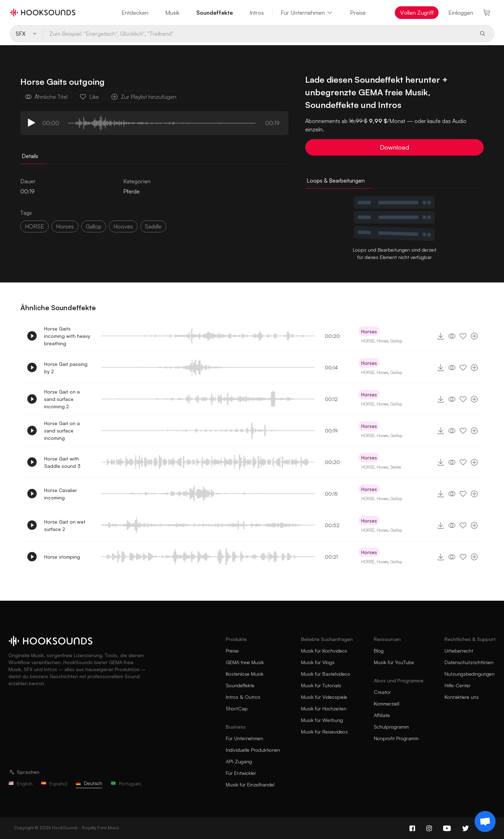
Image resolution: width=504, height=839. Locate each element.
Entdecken (134, 12)
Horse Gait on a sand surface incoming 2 (62, 399)
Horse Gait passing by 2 (66, 367)
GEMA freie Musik (245, 662)
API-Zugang (239, 761)
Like (89, 96)
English (20, 783)
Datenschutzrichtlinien (468, 662)
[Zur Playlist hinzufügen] (474, 336)
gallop (94, 226)
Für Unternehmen (307, 12)
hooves (123, 226)
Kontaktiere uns (461, 697)
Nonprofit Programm (396, 738)
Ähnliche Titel (46, 96)
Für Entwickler (241, 773)
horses (65, 226)
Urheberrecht (458, 651)
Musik (172, 12)
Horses (369, 331)
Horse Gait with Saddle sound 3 (62, 462)
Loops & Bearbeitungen (336, 180)
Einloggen (460, 12)
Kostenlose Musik (245, 674)
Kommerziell (386, 704)
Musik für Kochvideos (324, 651)
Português (126, 783)
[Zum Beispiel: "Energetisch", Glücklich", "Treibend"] (258, 34)
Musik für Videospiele (324, 697)
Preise (358, 12)
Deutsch (89, 783)
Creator (382, 692)
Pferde (131, 191)
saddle (153, 226)
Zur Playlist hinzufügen (143, 96)
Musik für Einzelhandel (250, 784)
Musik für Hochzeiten (323, 708)
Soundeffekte (214, 12)
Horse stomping (62, 557)
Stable (395, 467)
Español (54, 783)
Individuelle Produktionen (253, 750)
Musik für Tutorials (321, 685)
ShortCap (237, 708)
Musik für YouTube (394, 662)
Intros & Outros (243, 697)
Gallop (396, 340)
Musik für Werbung (322, 720)
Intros (257, 12)
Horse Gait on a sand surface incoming (62, 430)
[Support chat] (485, 821)
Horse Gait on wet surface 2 (64, 525)
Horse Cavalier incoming (60, 493)
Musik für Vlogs (318, 662)
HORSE (34, 226)
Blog (379, 651)
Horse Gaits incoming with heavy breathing (67, 336)
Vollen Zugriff (417, 12)
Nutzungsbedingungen (469, 674)
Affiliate (382, 715)
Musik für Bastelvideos (325, 674)
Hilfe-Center (457, 685)
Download (394, 147)
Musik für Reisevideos (324, 732)
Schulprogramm (391, 727)
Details (30, 155)
